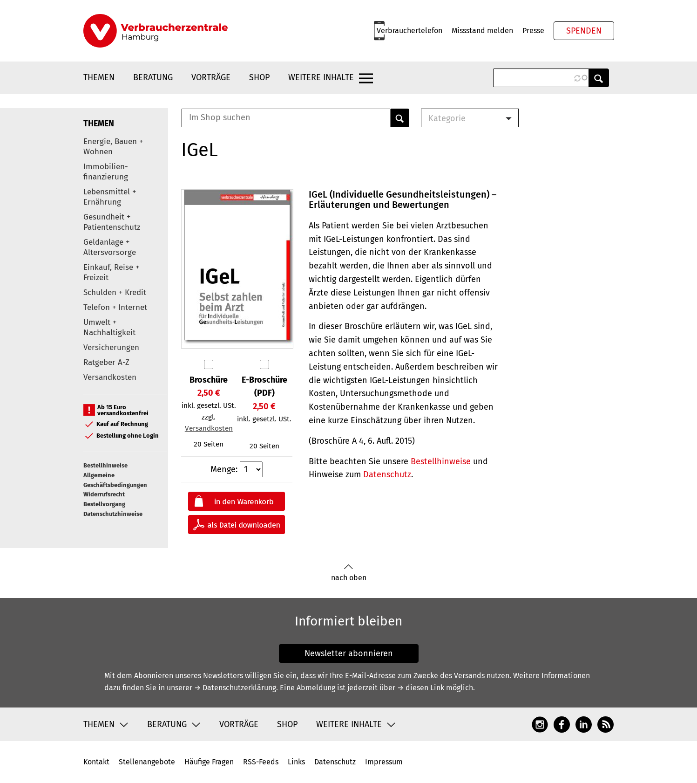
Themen (99, 77)
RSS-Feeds (260, 761)
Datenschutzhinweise (112, 513)
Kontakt (96, 761)
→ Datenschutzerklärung (235, 687)
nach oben (348, 573)
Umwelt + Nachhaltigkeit (109, 327)
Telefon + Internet (115, 307)
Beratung (153, 77)
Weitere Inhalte (321, 77)
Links (296, 761)
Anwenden (599, 78)
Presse (533, 30)
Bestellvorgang (104, 504)
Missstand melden (482, 30)
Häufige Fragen (209, 761)
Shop (259, 77)
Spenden (584, 31)
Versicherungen (111, 347)
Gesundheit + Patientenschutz (111, 222)
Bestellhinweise (105, 465)
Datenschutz (387, 474)
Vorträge (210, 77)
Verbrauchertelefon (409, 30)
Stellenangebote (147, 761)
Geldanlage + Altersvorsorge (109, 247)
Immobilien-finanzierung (105, 172)
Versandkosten (109, 377)
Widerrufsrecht (104, 494)
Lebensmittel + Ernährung (109, 197)
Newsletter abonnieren (349, 653)
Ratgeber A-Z (106, 362)
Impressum (384, 761)
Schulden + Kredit (114, 292)
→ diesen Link (420, 687)
